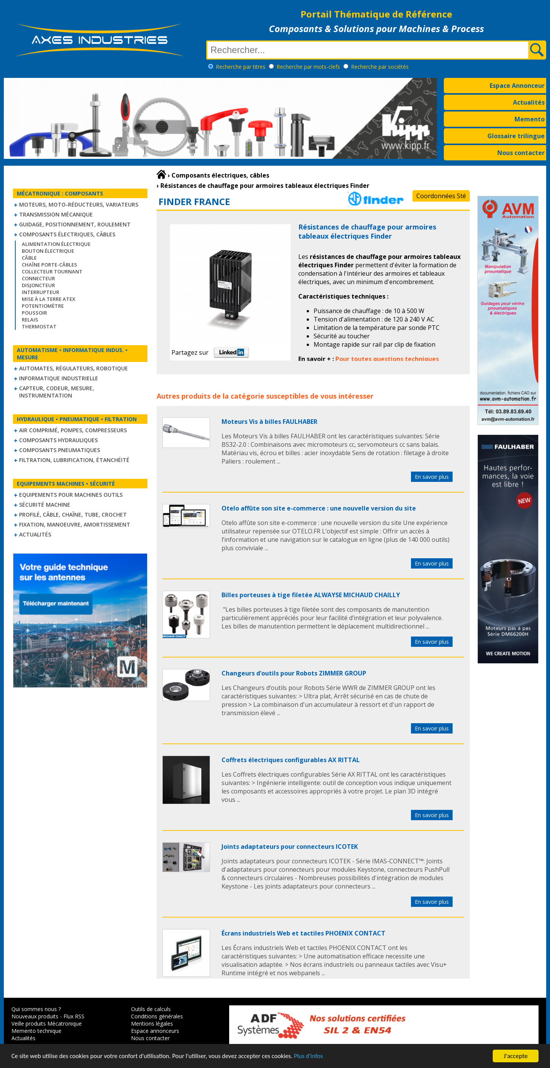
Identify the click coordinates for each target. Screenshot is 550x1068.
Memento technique (36, 1030)
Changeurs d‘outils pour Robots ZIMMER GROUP (294, 673)
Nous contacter (521, 153)
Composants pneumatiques (59, 450)
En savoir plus (432, 476)
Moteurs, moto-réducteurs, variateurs (78, 204)
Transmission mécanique (56, 214)
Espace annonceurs (155, 1030)
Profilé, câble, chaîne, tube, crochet (73, 514)
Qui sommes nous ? (36, 1009)
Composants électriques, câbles (67, 234)
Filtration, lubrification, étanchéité (74, 460)
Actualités (529, 102)
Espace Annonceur (517, 85)
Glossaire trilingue (516, 136)
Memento (529, 119)
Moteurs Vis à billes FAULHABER (269, 421)
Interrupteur (40, 292)
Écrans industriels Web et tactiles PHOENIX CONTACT (303, 933)
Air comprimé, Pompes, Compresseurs (73, 430)
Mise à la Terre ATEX (48, 299)
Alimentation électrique (56, 244)
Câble (29, 257)
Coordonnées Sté (441, 196)
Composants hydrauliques (58, 440)
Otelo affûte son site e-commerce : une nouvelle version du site (319, 508)
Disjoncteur (38, 285)
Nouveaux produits (34, 1016)
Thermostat (39, 326)
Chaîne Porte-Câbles (49, 264)
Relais (30, 319)
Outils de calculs (151, 1009)
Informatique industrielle (58, 378)
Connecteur (38, 278)
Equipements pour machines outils (71, 494)
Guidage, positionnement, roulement (75, 224)
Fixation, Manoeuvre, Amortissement (74, 524)
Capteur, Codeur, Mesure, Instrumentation (56, 392)
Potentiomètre (43, 305)
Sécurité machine (44, 504)
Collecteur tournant (52, 271)
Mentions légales (152, 1023)
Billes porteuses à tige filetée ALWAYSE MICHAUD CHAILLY (311, 595)
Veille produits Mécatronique (46, 1023)
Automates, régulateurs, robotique (73, 368)
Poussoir (34, 312)
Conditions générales (157, 1016)
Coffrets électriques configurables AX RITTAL (291, 760)
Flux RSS (73, 1016)
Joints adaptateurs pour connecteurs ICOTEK (290, 846)
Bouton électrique (48, 250)
